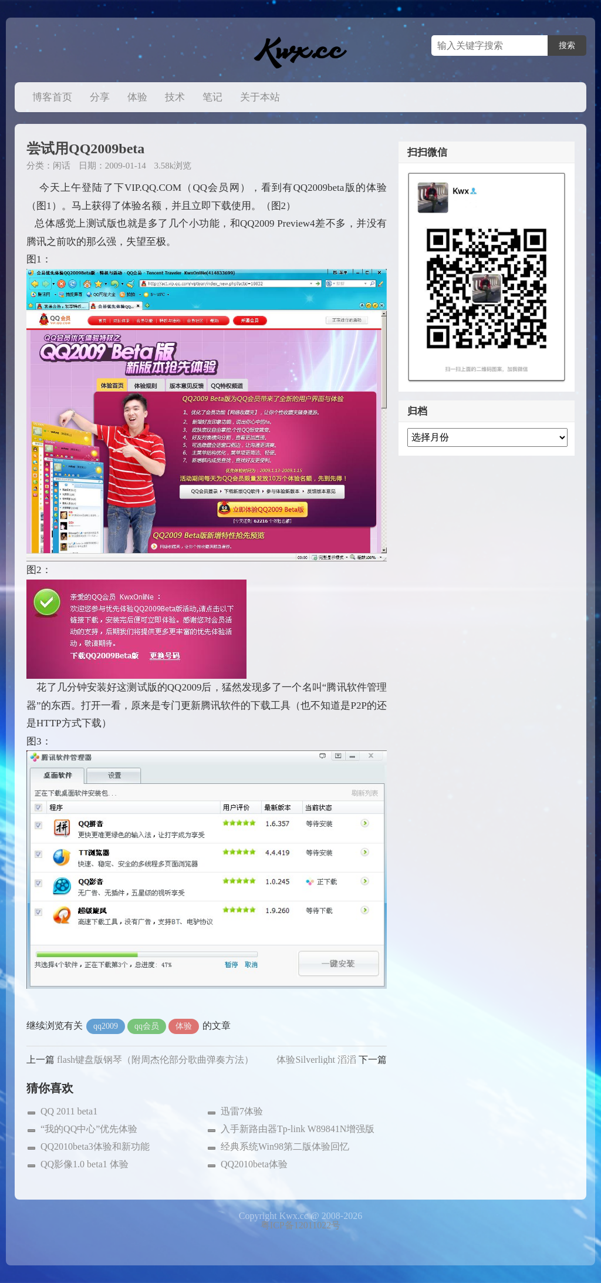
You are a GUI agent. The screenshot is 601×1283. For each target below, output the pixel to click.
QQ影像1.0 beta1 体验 (84, 1164)
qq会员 (146, 1026)
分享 (100, 97)
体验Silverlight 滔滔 (316, 1060)
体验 (137, 97)
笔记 (212, 97)
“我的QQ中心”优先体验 (88, 1129)
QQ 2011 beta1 (68, 1111)
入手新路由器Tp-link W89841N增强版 (297, 1129)
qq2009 (105, 1026)
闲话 (61, 165)
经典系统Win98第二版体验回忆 (285, 1146)
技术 (175, 97)
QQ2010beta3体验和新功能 (95, 1146)
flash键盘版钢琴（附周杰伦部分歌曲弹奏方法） (155, 1060)
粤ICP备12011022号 (300, 1225)
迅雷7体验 (242, 1111)
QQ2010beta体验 (254, 1164)
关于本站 (260, 97)
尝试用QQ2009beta (85, 148)
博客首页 (52, 97)
